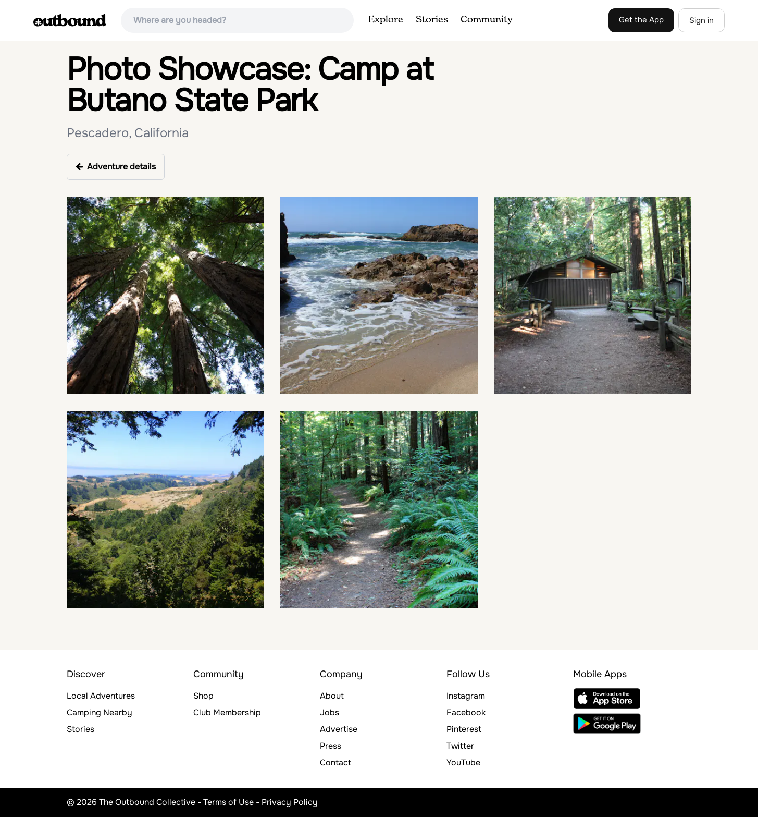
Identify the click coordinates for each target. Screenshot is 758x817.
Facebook (466, 712)
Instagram (465, 695)
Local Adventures (101, 695)
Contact (335, 762)
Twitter (460, 745)
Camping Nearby (99, 712)
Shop (203, 695)
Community (487, 20)
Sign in (701, 20)
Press (330, 745)
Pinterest (463, 729)
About (332, 695)
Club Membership (227, 712)
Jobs (329, 712)
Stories (432, 20)
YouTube (463, 762)
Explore (385, 20)
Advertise (338, 729)
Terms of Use (228, 802)
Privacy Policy (290, 802)
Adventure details (116, 166)
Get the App (641, 20)
